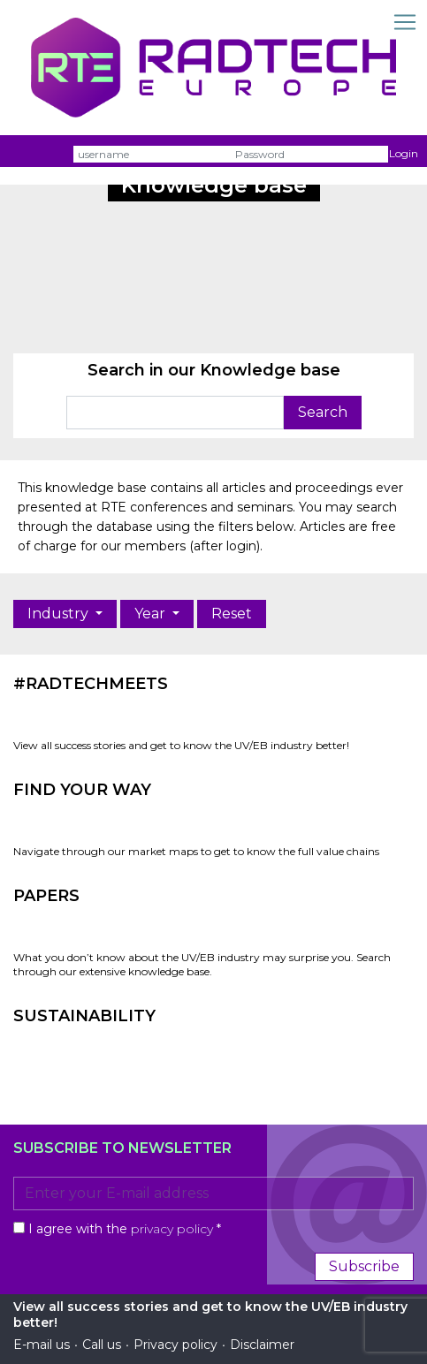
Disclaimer (262, 1345)
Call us (101, 1345)
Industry (59, 613)
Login (403, 153)
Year (151, 613)
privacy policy (172, 1229)
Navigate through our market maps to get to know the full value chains (196, 851)
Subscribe (364, 1266)
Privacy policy (175, 1345)
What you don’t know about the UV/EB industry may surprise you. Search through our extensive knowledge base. (202, 964)
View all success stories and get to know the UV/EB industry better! (181, 745)
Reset (231, 613)
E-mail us (41, 1345)
